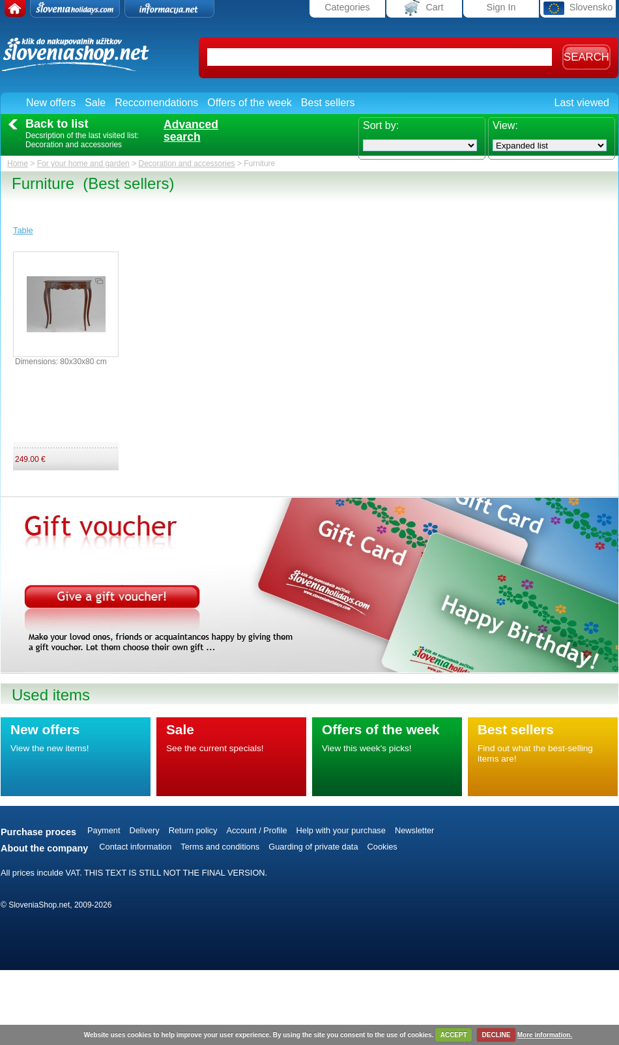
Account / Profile (256, 830)
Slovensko (577, 8)
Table (23, 230)
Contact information (135, 847)
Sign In (501, 7)
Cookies (382, 847)
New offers (51, 102)
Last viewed (582, 102)
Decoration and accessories (186, 163)
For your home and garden (83, 163)
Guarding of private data (313, 847)
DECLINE (496, 1034)
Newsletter (414, 830)
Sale (95, 102)
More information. (544, 1034)
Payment (104, 830)
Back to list (56, 123)
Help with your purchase (341, 830)
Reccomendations (156, 102)
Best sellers (328, 102)
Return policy (193, 830)
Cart (424, 8)
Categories (347, 7)
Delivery (145, 830)
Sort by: (381, 125)
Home (17, 163)
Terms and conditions (219, 847)
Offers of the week (249, 102)
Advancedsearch (191, 131)
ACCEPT (453, 1034)
